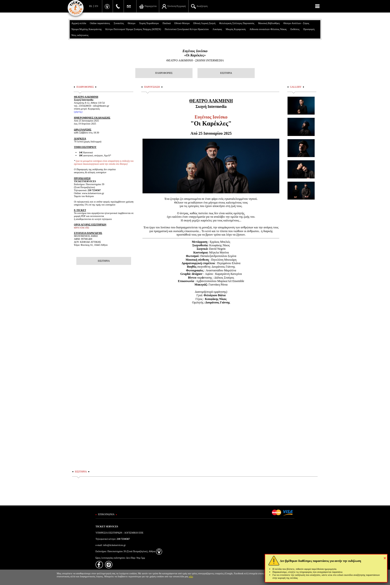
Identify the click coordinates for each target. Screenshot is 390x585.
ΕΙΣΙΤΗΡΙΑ (226, 73)
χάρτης (78, 111)
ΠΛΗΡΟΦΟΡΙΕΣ (164, 73)
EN (96, 6)
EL (90, 6)
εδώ (191, 576)
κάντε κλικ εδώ (81, 227)
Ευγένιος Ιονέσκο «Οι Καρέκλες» (195, 53)
